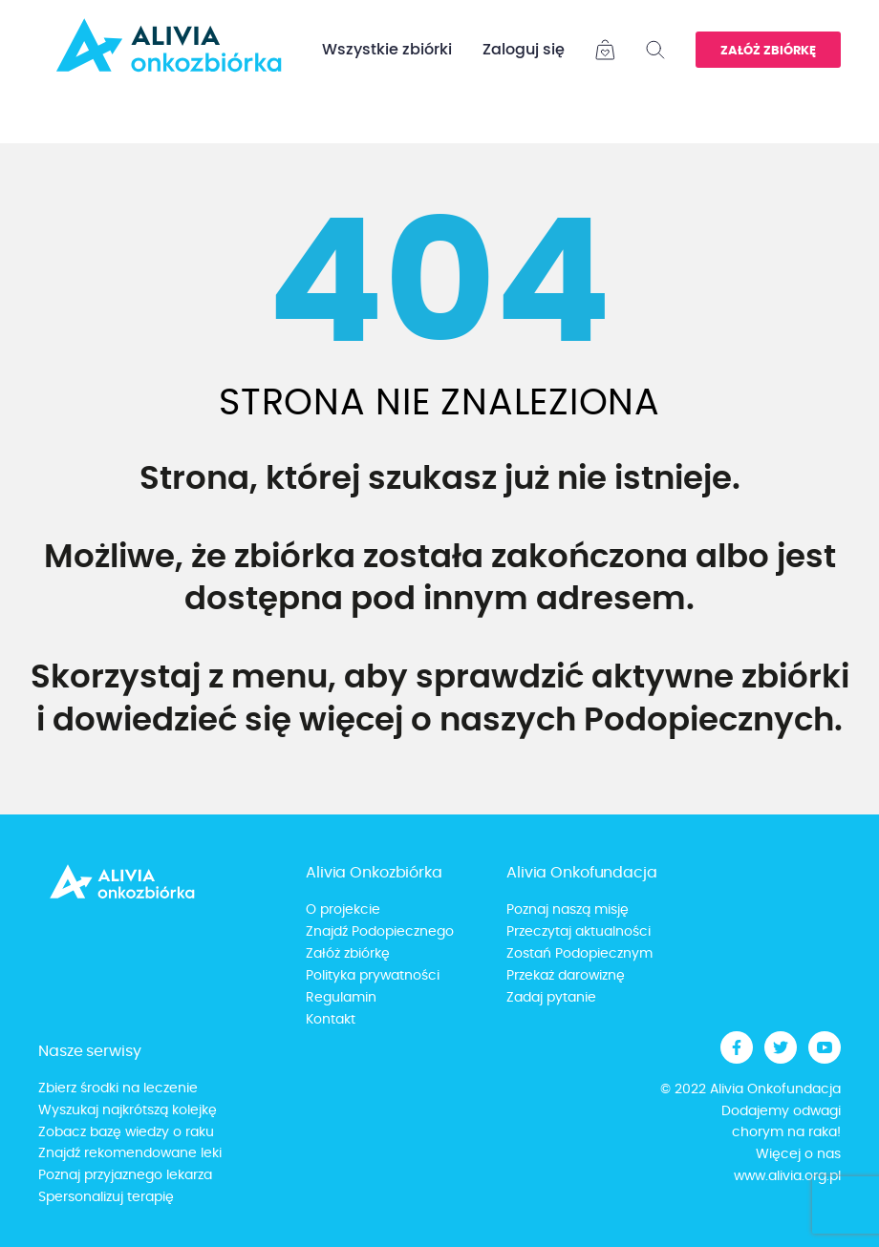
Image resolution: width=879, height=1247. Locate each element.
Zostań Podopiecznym (579, 954)
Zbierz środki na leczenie (118, 1088)
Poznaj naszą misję (567, 910)
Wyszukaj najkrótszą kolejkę (127, 1110)
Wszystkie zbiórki (387, 49)
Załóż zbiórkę (768, 51)
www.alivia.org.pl (787, 1176)
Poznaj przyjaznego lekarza (125, 1175)
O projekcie (343, 910)
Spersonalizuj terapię (106, 1197)
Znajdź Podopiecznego (380, 932)
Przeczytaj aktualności (578, 932)
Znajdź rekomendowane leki (130, 1153)
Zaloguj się (523, 49)
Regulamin (341, 997)
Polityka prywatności (373, 976)
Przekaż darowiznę (565, 976)
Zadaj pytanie (551, 997)
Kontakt (330, 1019)
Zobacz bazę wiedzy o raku (126, 1132)
